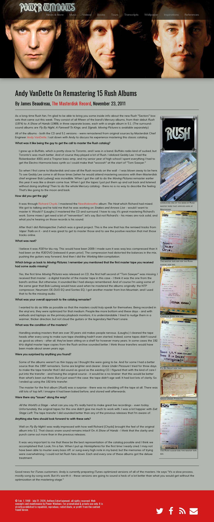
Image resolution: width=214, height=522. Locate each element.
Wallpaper (151, 14)
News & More (55, 14)
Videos (86, 14)
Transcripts (131, 14)
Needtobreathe (88, 203)
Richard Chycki (48, 203)
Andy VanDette (37, 137)
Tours (114, 14)
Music (72, 14)
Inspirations (171, 14)
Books (101, 14)
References (192, 14)
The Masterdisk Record (71, 103)
